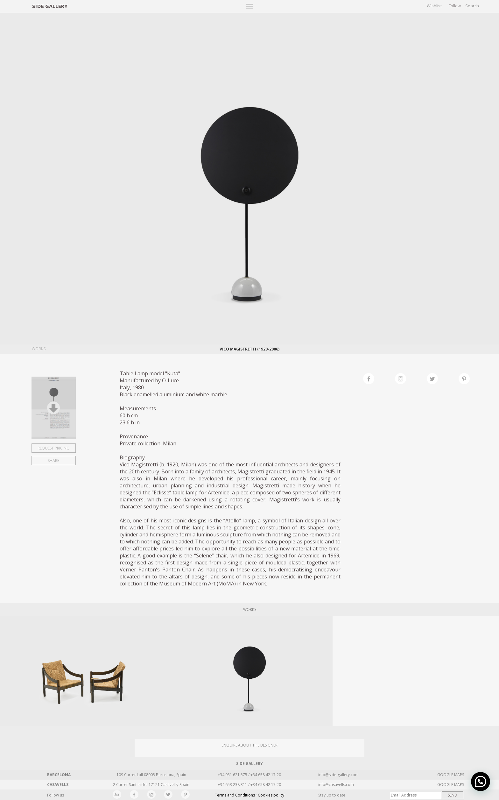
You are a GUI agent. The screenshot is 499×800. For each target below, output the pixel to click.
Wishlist (434, 6)
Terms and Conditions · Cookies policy (249, 795)
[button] (480, 781)
